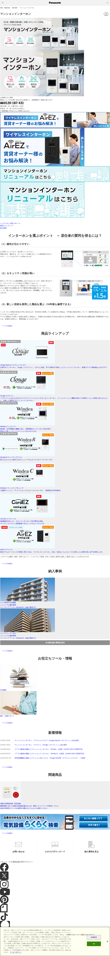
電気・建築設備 (5, 8)
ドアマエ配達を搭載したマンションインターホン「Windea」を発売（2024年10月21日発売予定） (49, 749)
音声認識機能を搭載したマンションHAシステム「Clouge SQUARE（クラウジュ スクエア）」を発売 (50, 758)
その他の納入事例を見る (55, 642)
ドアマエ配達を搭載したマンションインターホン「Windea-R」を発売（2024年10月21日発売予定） (50, 753)
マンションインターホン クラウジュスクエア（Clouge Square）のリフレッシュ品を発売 (47, 740)
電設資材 (14, 8)
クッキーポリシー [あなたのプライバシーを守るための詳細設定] (16, 952)
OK (94, 944)
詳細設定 (94, 937)
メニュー (106, 14)
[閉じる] (107, 941)
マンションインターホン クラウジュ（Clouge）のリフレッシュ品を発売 (41, 745)
